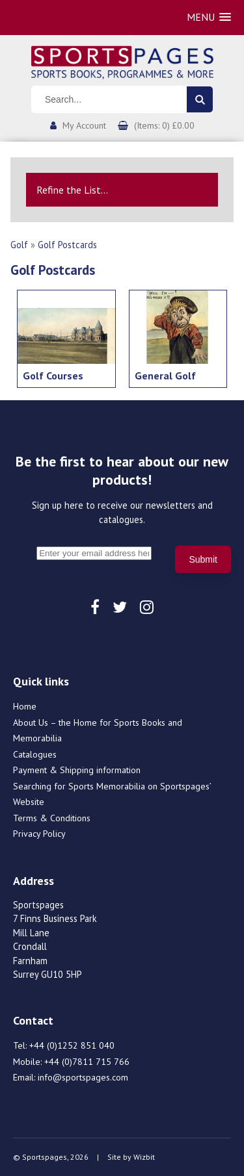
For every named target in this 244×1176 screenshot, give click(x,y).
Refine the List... (72, 189)
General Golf (165, 375)
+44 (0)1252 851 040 (72, 1045)
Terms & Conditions (51, 818)
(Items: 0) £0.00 (164, 125)
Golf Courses (53, 375)
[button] (208, 17)
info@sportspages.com (83, 1077)
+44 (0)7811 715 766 (86, 1061)
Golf (19, 244)
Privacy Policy (39, 833)
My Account (84, 125)
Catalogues (35, 754)
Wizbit (144, 1157)
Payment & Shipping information (77, 770)
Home (24, 706)
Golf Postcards (67, 244)
